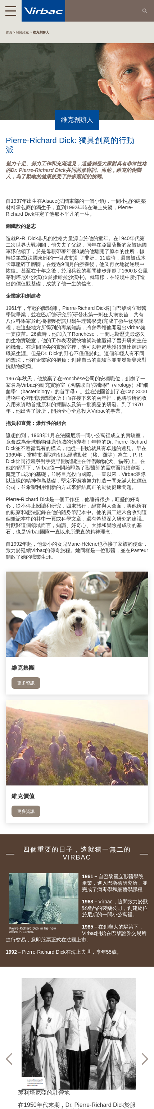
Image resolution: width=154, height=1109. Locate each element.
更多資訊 (26, 683)
